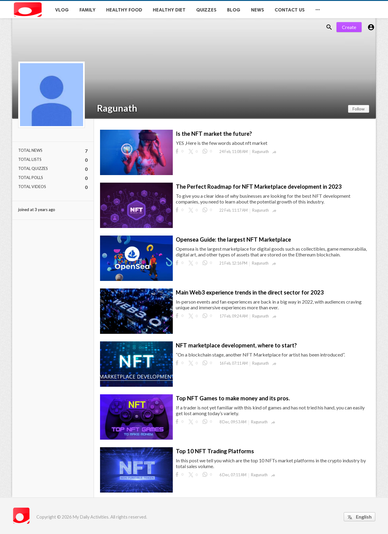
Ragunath (117, 108)
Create (349, 27)
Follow (359, 108)
